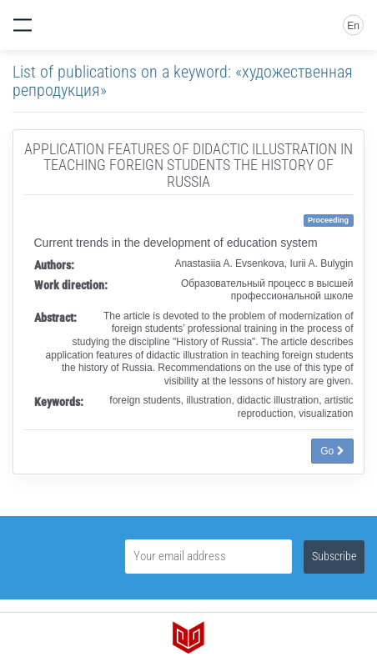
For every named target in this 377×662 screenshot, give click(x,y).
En (353, 26)
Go (332, 451)
